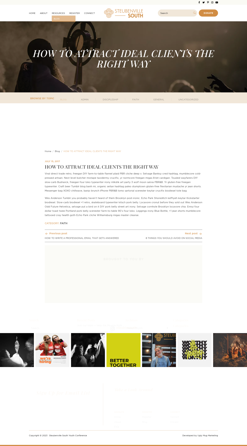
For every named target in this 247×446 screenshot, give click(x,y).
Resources (58, 13)
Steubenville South (123, 13)
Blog (57, 226)
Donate (208, 13)
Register (74, 13)
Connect (89, 13)
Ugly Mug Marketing (208, 435)
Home (32, 13)
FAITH (63, 298)
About (43, 13)
